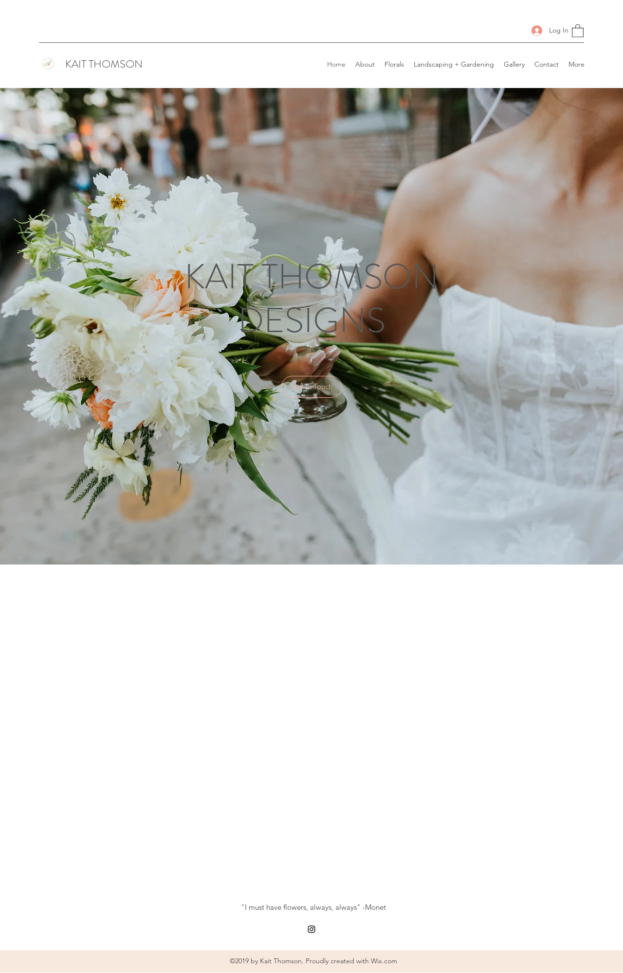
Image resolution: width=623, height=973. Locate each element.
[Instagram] (311, 929)
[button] (578, 30)
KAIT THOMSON (104, 63)
